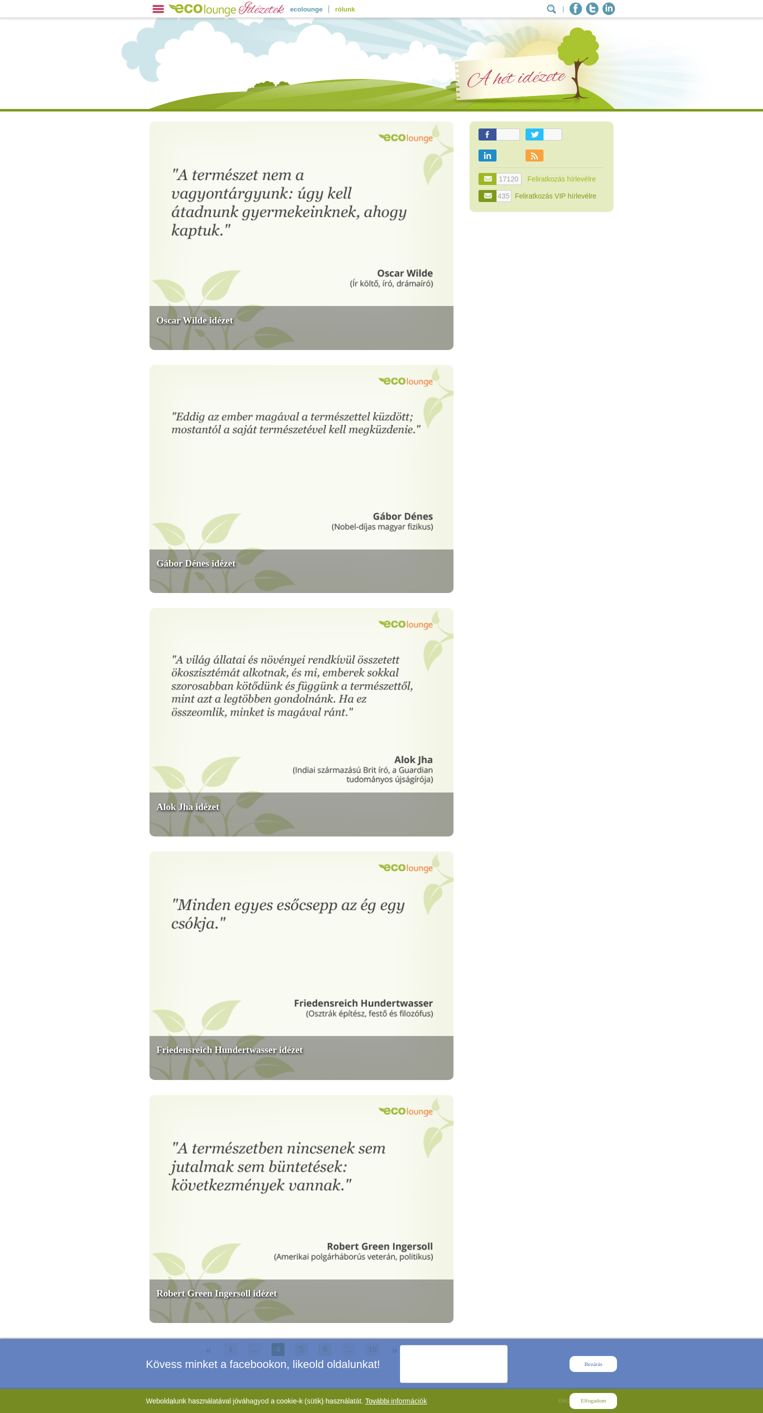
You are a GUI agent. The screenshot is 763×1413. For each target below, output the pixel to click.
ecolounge (306, 9)
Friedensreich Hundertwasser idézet (229, 1049)
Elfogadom (593, 1401)
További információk (396, 1401)
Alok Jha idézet (188, 807)
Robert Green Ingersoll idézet (216, 1293)
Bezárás (593, 1364)
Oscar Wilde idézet (194, 320)
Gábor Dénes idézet (196, 563)
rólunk (345, 9)
